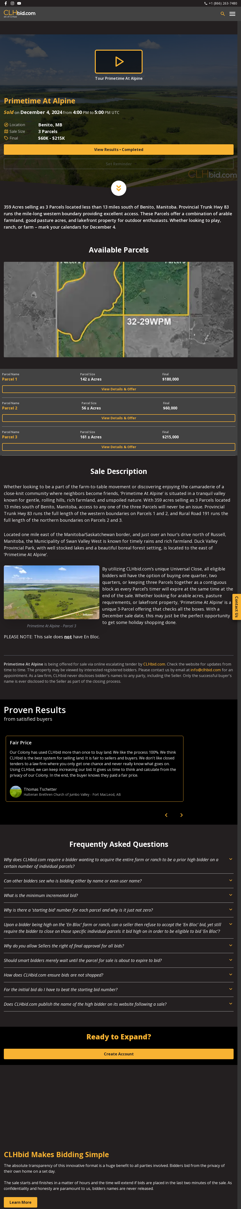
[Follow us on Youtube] (19, 3)
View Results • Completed (118, 149)
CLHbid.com (154, 664)
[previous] (166, 815)
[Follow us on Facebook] (6, 3)
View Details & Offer (119, 389)
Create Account (119, 1054)
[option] (94, 768)
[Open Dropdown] (119, 864)
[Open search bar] (223, 14)
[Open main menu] (232, 14)
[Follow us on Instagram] (12, 3)
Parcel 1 (9, 379)
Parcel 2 (9, 408)
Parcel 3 (9, 437)
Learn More (21, 1202)
